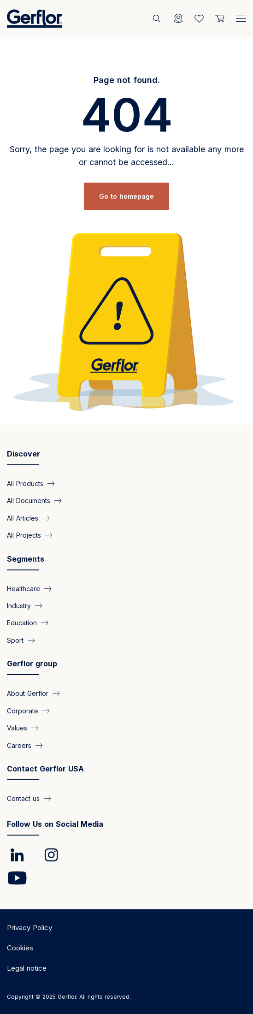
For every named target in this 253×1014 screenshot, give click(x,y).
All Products (25, 483)
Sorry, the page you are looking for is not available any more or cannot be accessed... (127, 155)
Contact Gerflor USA (45, 768)
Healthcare (23, 588)
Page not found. (127, 80)
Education (22, 623)
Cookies (20, 947)
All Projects (24, 535)
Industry (19, 606)
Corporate (22, 710)
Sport (15, 640)
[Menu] (241, 17)
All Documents (28, 500)
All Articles (22, 518)
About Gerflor (27, 693)
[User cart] (220, 18)
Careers (19, 745)
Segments (25, 558)
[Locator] (178, 18)
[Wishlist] (199, 18)
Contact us (23, 798)
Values (17, 728)
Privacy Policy (29, 927)
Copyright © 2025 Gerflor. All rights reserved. (69, 996)
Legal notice (27, 968)
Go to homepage (126, 196)
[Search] (158, 18)
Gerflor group (32, 663)
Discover (23, 453)
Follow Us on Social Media (55, 824)
